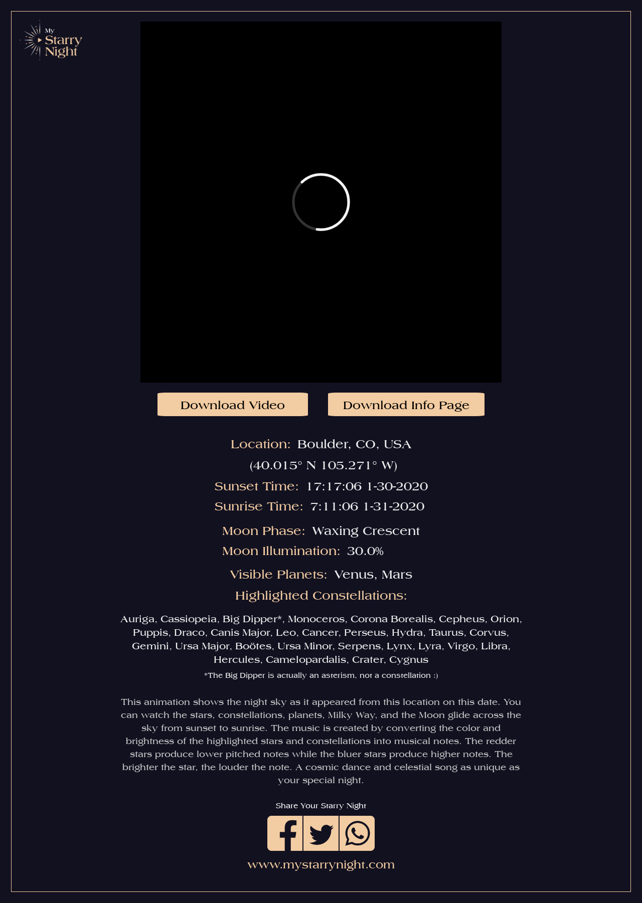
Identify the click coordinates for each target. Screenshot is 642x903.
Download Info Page (406, 405)
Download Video (233, 405)
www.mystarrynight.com (321, 864)
